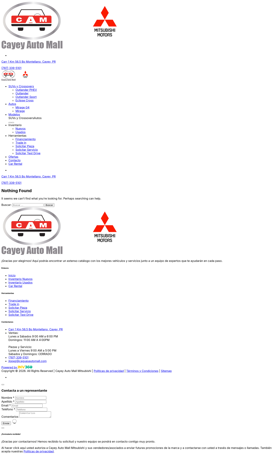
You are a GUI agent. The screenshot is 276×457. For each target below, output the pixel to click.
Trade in (20, 142)
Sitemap (166, 371)
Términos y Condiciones (142, 371)
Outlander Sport (26, 97)
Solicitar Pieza (24, 146)
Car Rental (15, 164)
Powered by (16, 367)
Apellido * (7, 401)
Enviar (6, 424)
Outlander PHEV (26, 90)
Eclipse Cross (24, 100)
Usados (20, 132)
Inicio (11, 275)
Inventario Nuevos (20, 279)
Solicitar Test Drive (27, 153)
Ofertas (13, 156)
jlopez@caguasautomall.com (27, 361)
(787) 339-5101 (11, 68)
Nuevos (20, 128)
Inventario (15, 125)
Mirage (20, 111)
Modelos (14, 114)
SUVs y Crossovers (21, 86)
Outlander (22, 93)
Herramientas (17, 135)
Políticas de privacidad (109, 371)
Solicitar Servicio (26, 149)
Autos (12, 104)
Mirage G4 (22, 107)
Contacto (14, 160)
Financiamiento (25, 139)
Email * (6, 405)
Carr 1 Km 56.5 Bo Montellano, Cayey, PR (28, 61)
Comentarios (9, 417)
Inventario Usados (20, 282)
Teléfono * (8, 409)
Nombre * (7, 397)
